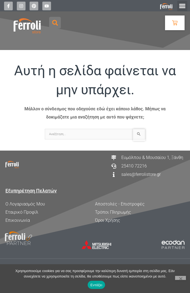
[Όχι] (180, 278)
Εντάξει (96, 285)
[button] (182, 6)
